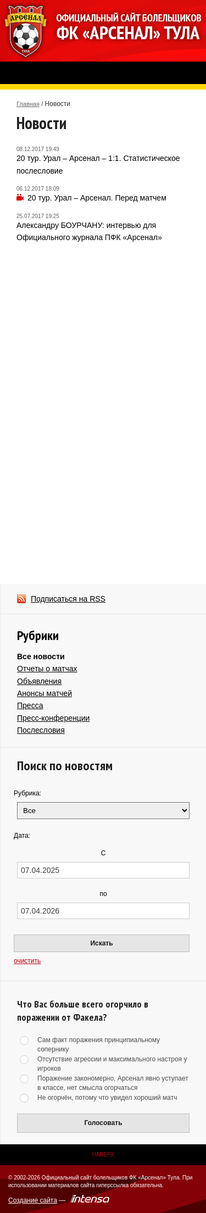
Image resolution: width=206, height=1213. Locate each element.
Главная (28, 104)
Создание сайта (32, 1200)
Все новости (41, 656)
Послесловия (41, 730)
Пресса (30, 705)
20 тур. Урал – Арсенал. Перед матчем (96, 197)
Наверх (103, 1154)
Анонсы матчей (44, 693)
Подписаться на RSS (68, 598)
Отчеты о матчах (47, 668)
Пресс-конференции (53, 718)
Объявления (39, 681)
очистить (27, 961)
